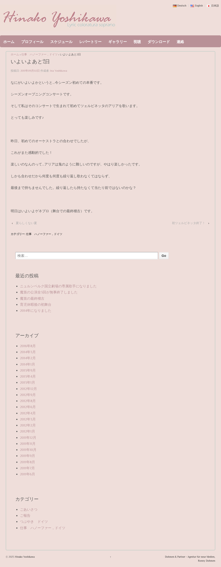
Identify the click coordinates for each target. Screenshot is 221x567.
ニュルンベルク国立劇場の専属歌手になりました (58, 286)
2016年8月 (28, 346)
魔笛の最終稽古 (32, 298)
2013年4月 (28, 376)
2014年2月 (28, 358)
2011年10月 (28, 450)
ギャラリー (117, 42)
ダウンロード (159, 42)
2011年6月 (27, 474)
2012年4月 (28, 413)
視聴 (137, 42)
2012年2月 (28, 425)
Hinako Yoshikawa (24, 556)
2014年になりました (35, 310)
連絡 (180, 42)
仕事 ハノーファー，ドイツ (39, 54)
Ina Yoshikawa (58, 70)
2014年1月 (27, 364)
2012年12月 (28, 389)
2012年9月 (28, 395)
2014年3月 (28, 352)
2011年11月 (28, 444)
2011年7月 (27, 468)
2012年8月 (28, 401)
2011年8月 (27, 462)
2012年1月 (27, 431)
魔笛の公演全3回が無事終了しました (49, 292)
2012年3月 (28, 419)
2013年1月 (27, 382)
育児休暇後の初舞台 (35, 304)
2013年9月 (28, 370)
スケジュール (61, 42)
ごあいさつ (28, 509)
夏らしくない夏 (26, 223)
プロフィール (32, 42)
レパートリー (90, 42)
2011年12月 (28, 438)
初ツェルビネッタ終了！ (188, 223)
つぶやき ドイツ (34, 521)
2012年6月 (28, 407)
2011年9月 (27, 456)
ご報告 (25, 515)
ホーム (8, 42)
